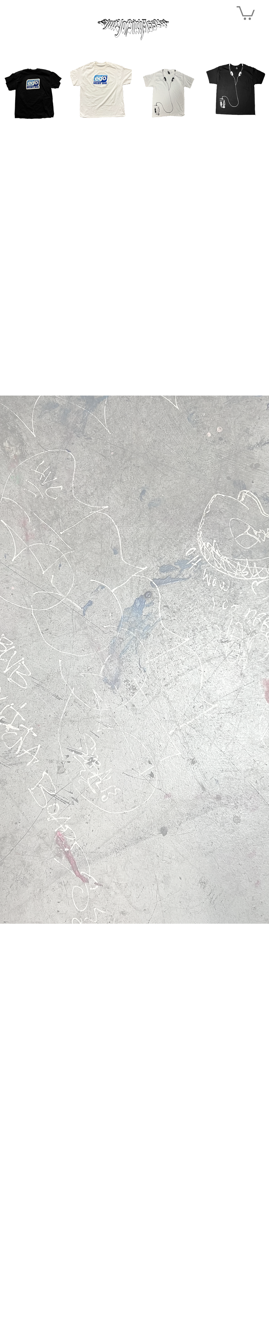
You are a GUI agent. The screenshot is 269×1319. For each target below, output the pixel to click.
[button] (246, 12)
